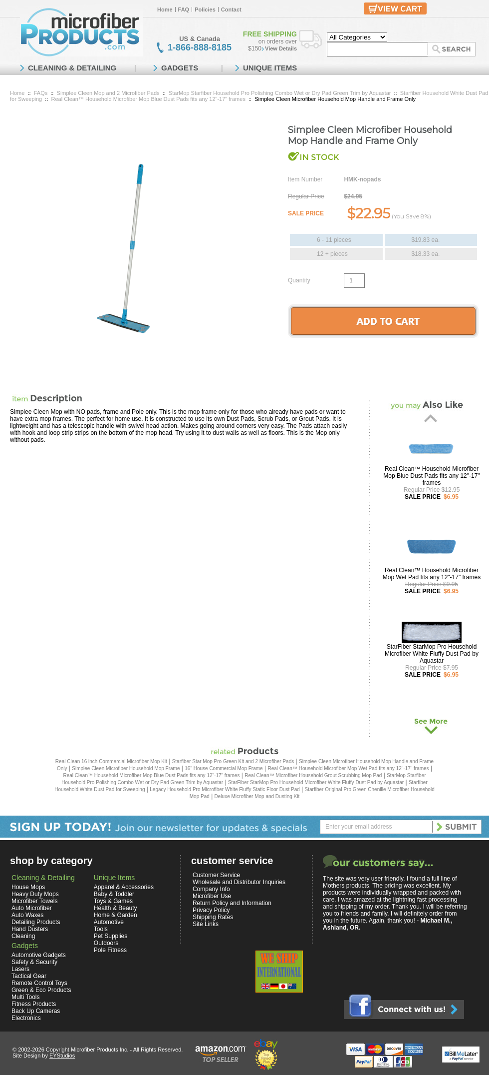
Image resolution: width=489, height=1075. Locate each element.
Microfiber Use (212, 896)
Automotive (109, 922)
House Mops (28, 887)
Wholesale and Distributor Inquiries (239, 882)
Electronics (26, 1018)
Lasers (20, 969)
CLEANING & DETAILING (72, 67)
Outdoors (106, 943)
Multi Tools (25, 997)
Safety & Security (34, 962)
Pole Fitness (110, 950)
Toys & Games (113, 901)
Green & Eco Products (41, 990)
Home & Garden (115, 915)
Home (165, 9)
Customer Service (216, 875)
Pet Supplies (110, 936)
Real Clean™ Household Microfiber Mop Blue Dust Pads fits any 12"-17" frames (148, 99)
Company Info (211, 889)
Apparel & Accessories (124, 887)
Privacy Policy (211, 910)
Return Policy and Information (232, 903)
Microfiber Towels (34, 901)
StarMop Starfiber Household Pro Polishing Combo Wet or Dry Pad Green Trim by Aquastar (280, 93)
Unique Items (114, 878)
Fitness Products (33, 1004)
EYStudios (62, 1056)
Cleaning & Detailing (43, 878)
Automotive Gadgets (38, 955)
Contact (231, 9)
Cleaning (23, 936)
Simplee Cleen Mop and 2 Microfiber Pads (108, 93)
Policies (205, 9)
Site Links (206, 924)
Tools (101, 929)
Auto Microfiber (31, 908)
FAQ (184, 9)
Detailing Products (35, 922)
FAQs (41, 93)
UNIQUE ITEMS (270, 67)
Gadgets (24, 946)
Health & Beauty (115, 908)
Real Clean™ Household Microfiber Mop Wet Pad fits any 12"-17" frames (432, 574)
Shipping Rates (213, 917)
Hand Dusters (29, 929)
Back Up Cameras (35, 1011)
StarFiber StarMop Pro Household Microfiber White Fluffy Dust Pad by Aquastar (432, 653)
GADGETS (179, 67)
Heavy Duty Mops (35, 894)
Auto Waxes (27, 915)
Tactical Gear (28, 976)
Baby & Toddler (114, 894)
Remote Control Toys (39, 983)
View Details (281, 48)
